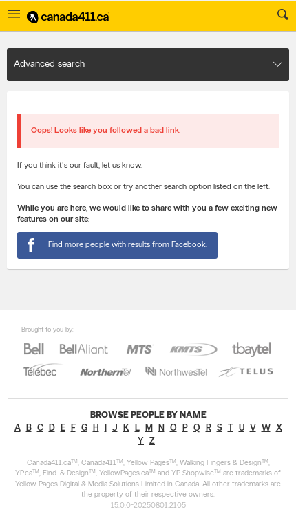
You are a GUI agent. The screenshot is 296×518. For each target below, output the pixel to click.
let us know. (122, 166)
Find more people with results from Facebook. (115, 245)
